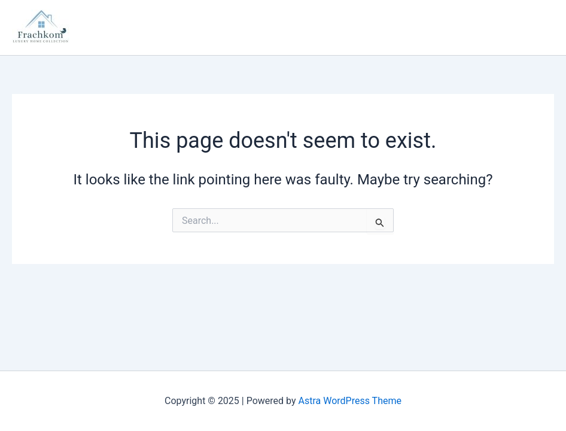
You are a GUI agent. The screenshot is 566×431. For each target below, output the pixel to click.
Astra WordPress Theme (350, 400)
